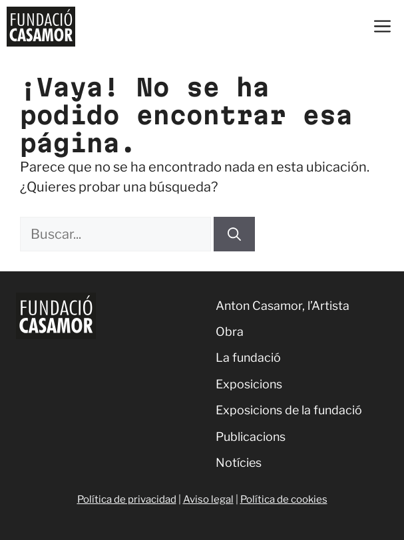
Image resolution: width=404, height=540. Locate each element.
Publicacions (251, 437)
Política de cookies (283, 499)
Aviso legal (208, 499)
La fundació (248, 357)
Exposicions (249, 384)
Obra (230, 331)
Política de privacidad (126, 499)
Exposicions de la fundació (289, 410)
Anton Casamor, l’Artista (282, 306)
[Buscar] (234, 234)
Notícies (239, 463)
